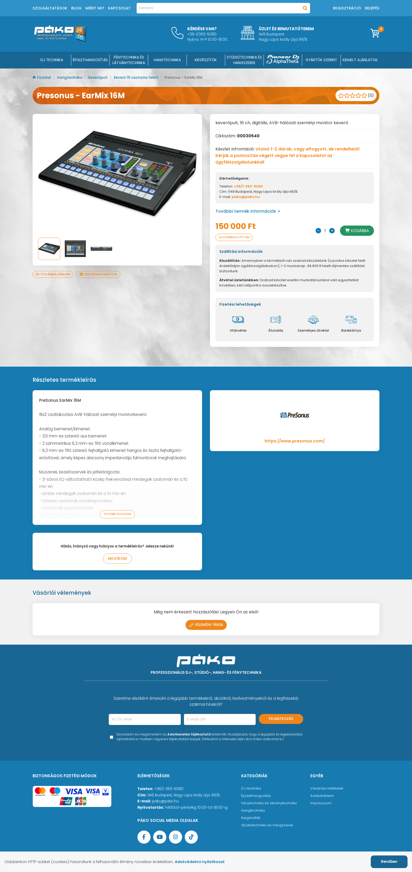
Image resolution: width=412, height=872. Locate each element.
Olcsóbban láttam (234, 237)
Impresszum (321, 804)
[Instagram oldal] (175, 838)
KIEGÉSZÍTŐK (206, 59)
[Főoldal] (60, 40)
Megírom (117, 559)
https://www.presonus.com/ (295, 441)
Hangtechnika (71, 77)
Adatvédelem (322, 796)
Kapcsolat (119, 8)
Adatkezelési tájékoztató (189, 735)
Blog (76, 8)
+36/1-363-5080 (248, 186)
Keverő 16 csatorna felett (141, 77)
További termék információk (247, 211)
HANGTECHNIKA (167, 59)
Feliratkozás (281, 719)
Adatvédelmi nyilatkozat (203, 861)
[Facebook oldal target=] (144, 838)
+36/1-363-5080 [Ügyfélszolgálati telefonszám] (168, 789)
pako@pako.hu (246, 196)
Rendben (389, 861)
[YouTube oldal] (159, 838)
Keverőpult (101, 77)
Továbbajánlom (53, 274)
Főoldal (42, 77)
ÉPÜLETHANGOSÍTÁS (90, 59)
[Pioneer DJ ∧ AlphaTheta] (283, 60)
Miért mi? (94, 8)
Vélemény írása (206, 625)
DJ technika (251, 789)
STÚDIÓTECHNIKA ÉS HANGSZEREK (244, 60)
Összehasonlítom (100, 274)
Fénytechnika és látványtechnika (270, 804)
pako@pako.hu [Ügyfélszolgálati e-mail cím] (165, 802)
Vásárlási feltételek (327, 789)
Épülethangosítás (256, 796)
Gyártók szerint (321, 59)
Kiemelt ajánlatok (360, 59)
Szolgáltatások (50, 8)
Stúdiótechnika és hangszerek (268, 826)
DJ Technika (51, 59)
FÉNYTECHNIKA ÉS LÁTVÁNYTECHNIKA (128, 60)
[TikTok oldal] (191, 838)
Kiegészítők (251, 818)
